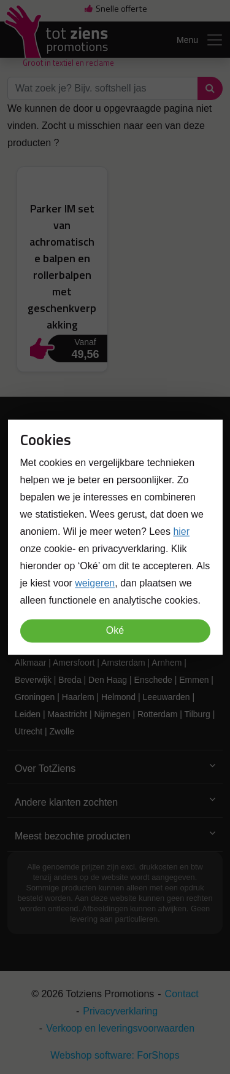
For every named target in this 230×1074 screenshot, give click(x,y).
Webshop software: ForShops (114, 1055)
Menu (200, 40)
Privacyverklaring (120, 1011)
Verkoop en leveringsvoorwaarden (120, 1028)
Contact (182, 994)
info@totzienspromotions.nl (95, 516)
